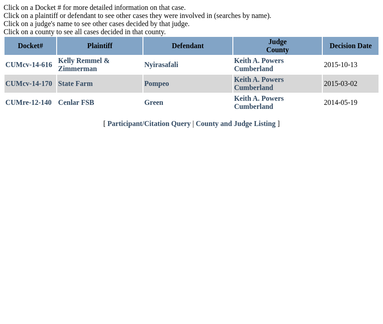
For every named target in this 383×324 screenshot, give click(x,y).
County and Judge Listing (236, 123)
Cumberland (253, 68)
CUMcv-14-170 (28, 83)
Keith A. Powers (259, 60)
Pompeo (156, 83)
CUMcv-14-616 (28, 64)
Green (153, 102)
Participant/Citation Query (149, 123)
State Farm (75, 83)
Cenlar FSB (76, 102)
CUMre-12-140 (28, 102)
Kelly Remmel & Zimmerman (84, 64)
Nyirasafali (161, 64)
